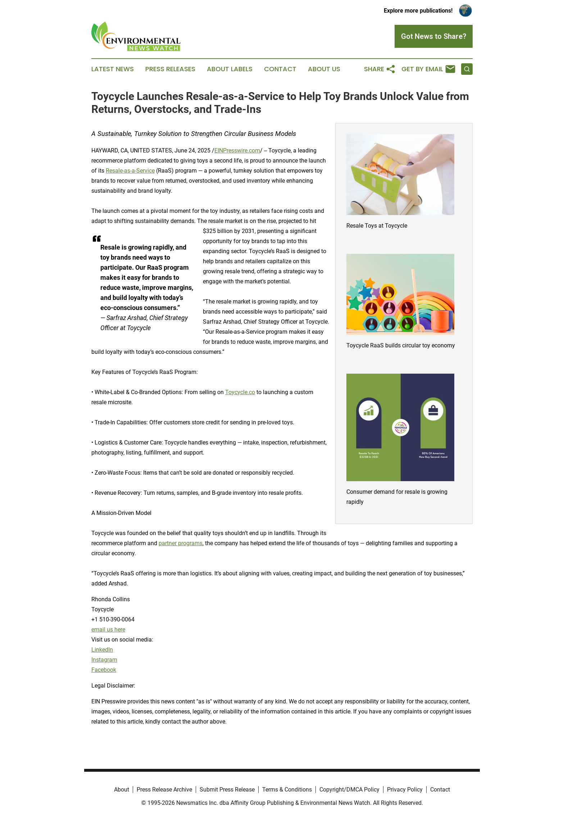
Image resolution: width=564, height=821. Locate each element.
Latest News (112, 69)
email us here (108, 629)
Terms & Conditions (287, 789)
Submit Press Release (227, 789)
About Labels (230, 69)
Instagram (104, 659)
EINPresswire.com (237, 150)
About (121, 789)
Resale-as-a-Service (130, 170)
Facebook (103, 669)
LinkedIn (102, 649)
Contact (280, 69)
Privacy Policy (405, 789)
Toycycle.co (240, 392)
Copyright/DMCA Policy (349, 789)
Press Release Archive (164, 789)
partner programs (181, 543)
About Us (324, 69)
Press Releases (170, 69)
